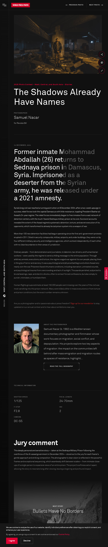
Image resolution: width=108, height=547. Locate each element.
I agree (12, 541)
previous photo (74, 5)
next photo (96, 5)
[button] (4, 283)
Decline (26, 541)
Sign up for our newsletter (82, 303)
